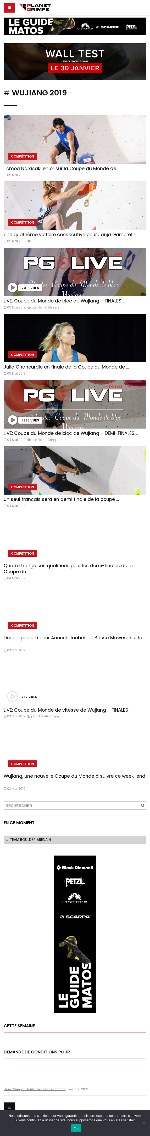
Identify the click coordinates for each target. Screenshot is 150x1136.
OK (76, 1128)
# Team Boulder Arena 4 (28, 839)
